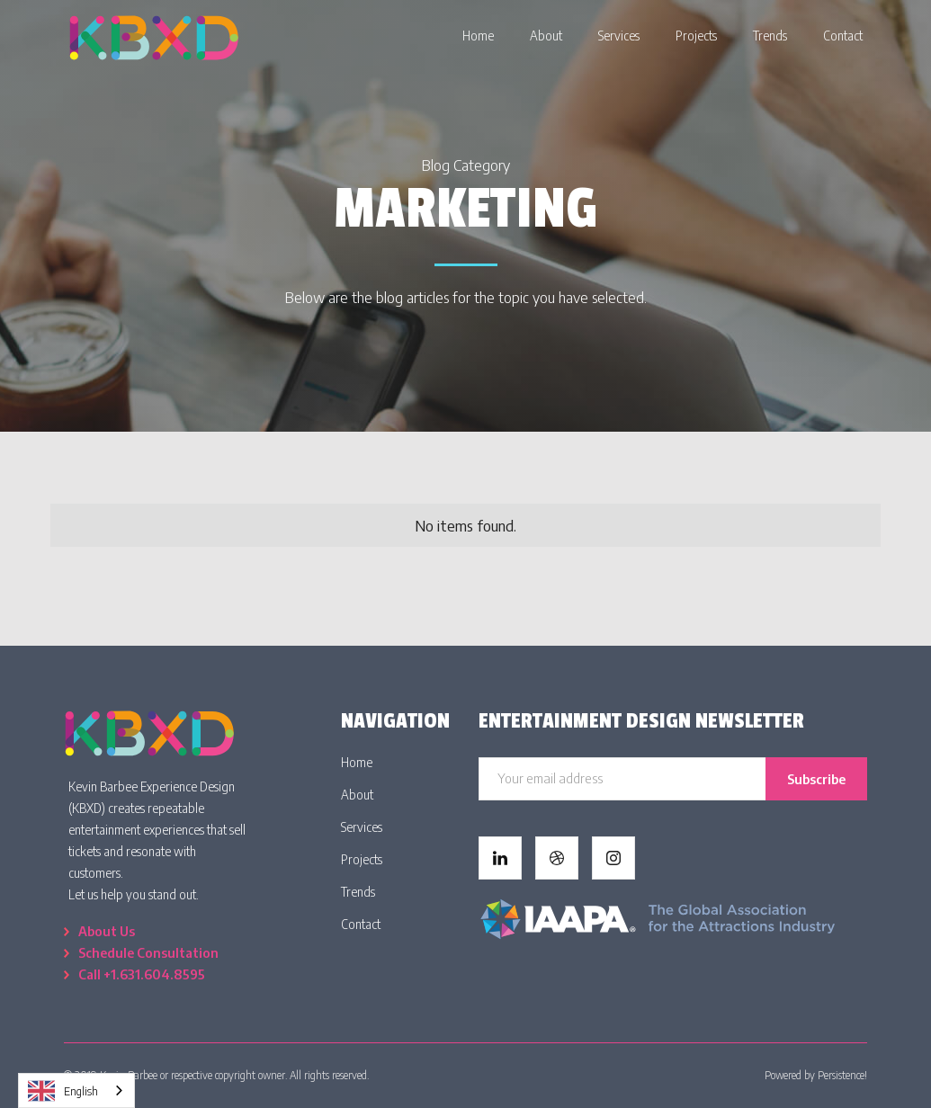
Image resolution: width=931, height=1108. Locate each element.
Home (356, 762)
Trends (358, 891)
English (63, 1091)
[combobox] (76, 1090)
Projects (361, 859)
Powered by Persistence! (816, 1075)
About (357, 794)
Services (361, 827)
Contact (360, 924)
